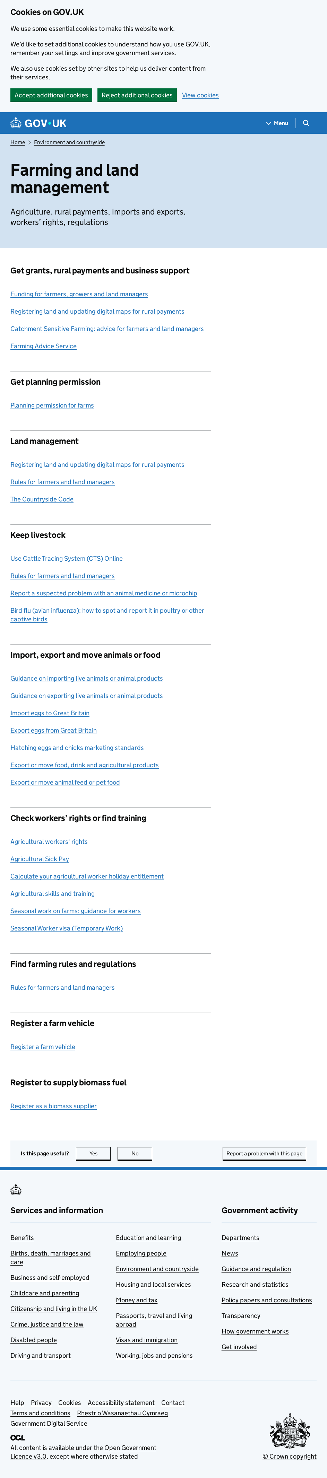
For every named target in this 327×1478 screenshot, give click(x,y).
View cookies (200, 95)
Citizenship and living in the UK (53, 1309)
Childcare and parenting (44, 1293)
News (230, 1253)
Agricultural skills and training (52, 894)
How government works (255, 1331)
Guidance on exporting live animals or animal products (86, 696)
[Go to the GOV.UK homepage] (38, 123)
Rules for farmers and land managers (62, 482)
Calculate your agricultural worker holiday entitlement (87, 876)
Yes (100, 1153)
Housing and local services (153, 1284)
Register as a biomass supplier (53, 1106)
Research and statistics (255, 1284)
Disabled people (33, 1340)
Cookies (69, 1403)
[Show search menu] (306, 123)
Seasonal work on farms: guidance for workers (75, 911)
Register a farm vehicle (42, 1047)
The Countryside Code (42, 499)
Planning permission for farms (52, 405)
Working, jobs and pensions (154, 1355)
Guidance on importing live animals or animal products (86, 678)
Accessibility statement (121, 1403)
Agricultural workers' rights (49, 842)
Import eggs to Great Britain (49, 713)
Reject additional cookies (137, 95)
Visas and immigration (147, 1340)
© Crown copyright (290, 1456)
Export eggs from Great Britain (53, 730)
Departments (240, 1238)
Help (17, 1403)
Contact (172, 1403)
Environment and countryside (69, 142)
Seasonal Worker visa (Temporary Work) (66, 928)
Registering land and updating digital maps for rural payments (97, 311)
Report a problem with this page (264, 1153)
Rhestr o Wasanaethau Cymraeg (122, 1413)
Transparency (241, 1316)
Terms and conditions (40, 1413)
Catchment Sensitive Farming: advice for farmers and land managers (107, 329)
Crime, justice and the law (47, 1324)
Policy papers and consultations (267, 1300)
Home (17, 142)
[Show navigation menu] (277, 123)
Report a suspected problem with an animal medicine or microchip (103, 593)
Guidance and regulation (256, 1269)
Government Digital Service (48, 1423)
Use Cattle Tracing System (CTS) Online (66, 558)
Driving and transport (40, 1355)
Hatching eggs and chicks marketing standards (77, 748)
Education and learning (148, 1238)
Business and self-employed (49, 1278)
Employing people (141, 1253)
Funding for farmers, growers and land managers (79, 294)
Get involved (239, 1347)
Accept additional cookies (51, 95)
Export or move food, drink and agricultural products (84, 765)
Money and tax (136, 1300)
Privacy (41, 1403)
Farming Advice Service (43, 346)
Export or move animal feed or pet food (65, 782)
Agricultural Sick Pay (39, 859)
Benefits (22, 1238)
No (142, 1153)
